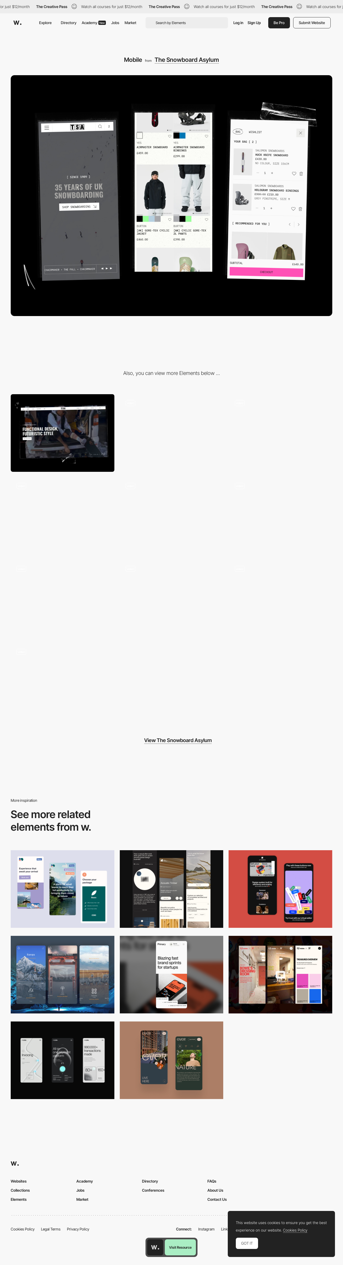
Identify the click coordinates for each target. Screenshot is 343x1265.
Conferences (153, 1190)
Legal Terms (51, 1229)
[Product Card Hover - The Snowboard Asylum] (280, 516)
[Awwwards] (17, 23)
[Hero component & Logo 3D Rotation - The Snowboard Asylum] (171, 433)
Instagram (206, 1229)
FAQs (211, 1181)
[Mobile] (171, 889)
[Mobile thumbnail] (62, 889)
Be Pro (279, 22)
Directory (68, 22)
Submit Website (312, 22)
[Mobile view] (280, 974)
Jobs (115, 22)
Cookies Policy (23, 1229)
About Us (215, 1190)
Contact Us (217, 1199)
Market (130, 22)
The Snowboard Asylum (187, 60)
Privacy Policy (78, 1229)
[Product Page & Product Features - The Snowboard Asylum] (171, 599)
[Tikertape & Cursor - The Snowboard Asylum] (62, 682)
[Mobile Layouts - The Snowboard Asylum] (280, 433)
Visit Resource (180, 1247)
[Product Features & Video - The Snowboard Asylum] (171, 516)
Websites (19, 1181)
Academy (94, 22)
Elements (19, 1199)
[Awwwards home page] (155, 1247)
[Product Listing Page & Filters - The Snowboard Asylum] (62, 599)
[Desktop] (62, 433)
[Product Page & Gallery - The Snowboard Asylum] (62, 516)
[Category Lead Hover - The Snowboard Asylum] (280, 599)
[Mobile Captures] (280, 889)
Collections (20, 1190)
